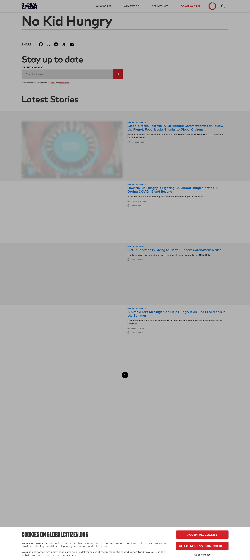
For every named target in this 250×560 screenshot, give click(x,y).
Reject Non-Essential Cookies (202, 546)
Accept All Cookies (202, 535)
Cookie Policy (202, 554)
